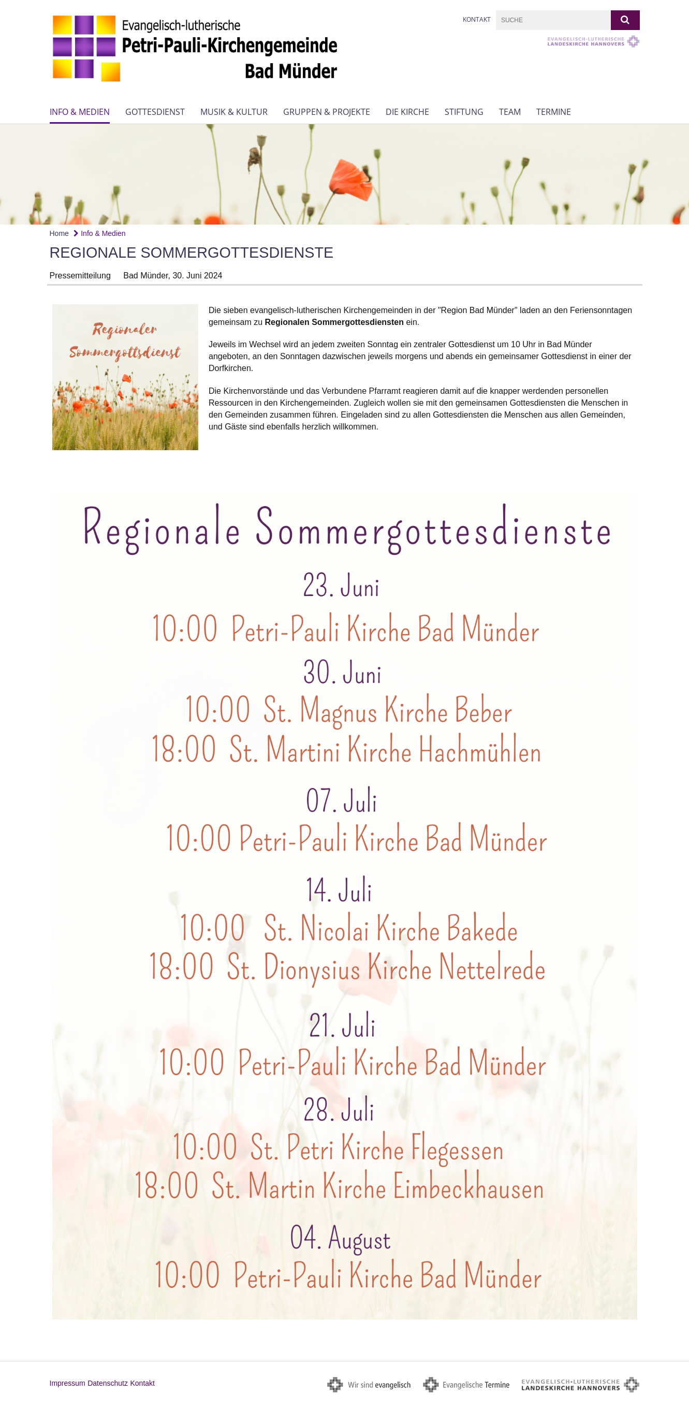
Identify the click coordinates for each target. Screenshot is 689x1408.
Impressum (67, 1383)
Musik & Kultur (234, 111)
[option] (344, 174)
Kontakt (477, 19)
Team (510, 111)
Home (59, 233)
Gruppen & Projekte (326, 111)
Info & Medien (80, 111)
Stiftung (464, 111)
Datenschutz (107, 1383)
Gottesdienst (155, 111)
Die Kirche (407, 111)
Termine (553, 111)
